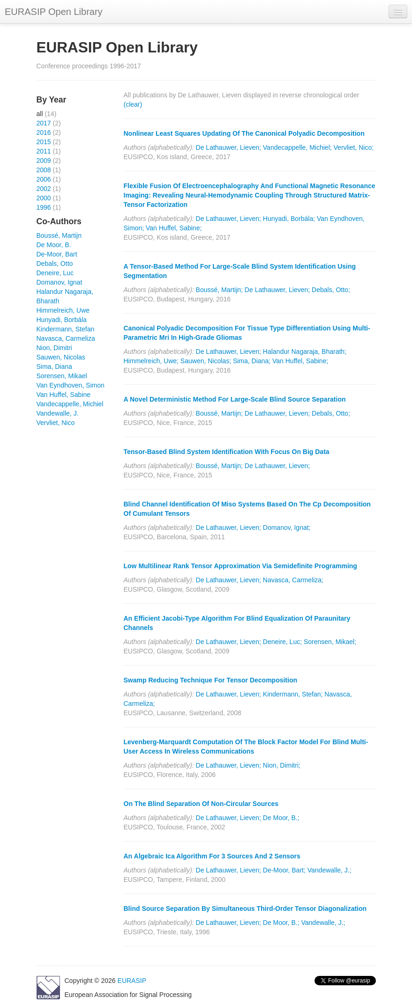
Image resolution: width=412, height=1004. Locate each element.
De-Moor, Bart (57, 254)
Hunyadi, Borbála (62, 319)
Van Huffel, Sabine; (174, 228)
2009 (44, 160)
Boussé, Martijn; (219, 289)
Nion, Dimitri (54, 348)
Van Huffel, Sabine (63, 394)
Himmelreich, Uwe (63, 310)
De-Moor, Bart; (284, 870)
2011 (44, 151)
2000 (44, 198)
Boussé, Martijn (59, 235)
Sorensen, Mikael (62, 376)
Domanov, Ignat (59, 282)
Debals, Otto (55, 263)
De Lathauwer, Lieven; (228, 147)
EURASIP (132, 980)
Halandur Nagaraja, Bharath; (304, 351)
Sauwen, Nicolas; (205, 361)
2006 (44, 179)
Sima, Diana (54, 366)
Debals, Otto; (331, 289)
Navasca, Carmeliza (66, 338)
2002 (44, 188)
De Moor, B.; (281, 817)
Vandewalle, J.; (329, 870)
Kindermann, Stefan (66, 329)
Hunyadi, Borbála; (289, 218)
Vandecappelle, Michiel (70, 404)
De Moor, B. (54, 245)
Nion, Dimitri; (281, 765)
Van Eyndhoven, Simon (71, 385)
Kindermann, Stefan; (293, 694)
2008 (44, 170)
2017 (44, 123)
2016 (44, 132)
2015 (44, 142)
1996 (44, 207)
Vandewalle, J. (58, 413)
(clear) (133, 104)
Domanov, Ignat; (287, 527)
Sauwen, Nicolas (61, 357)
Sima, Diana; (251, 361)
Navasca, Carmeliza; (293, 580)
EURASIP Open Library (54, 12)
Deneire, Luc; (282, 641)
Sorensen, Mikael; (330, 641)
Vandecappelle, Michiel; (297, 147)
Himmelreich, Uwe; (151, 361)
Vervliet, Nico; (354, 147)
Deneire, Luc (55, 273)
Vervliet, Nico (56, 422)
